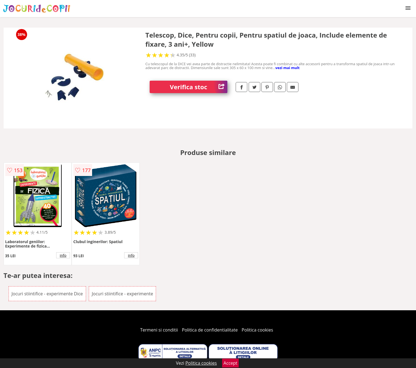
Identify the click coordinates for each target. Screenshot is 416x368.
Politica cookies (257, 330)
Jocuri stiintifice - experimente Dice (47, 294)
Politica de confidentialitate (210, 330)
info (63, 255)
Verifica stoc (198, 87)
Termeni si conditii (159, 330)
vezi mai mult (287, 67)
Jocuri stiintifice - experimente (122, 294)
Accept (230, 363)
